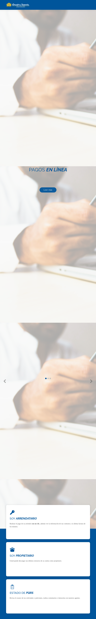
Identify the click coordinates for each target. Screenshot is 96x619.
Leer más (48, 191)
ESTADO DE (21, 592)
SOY (23, 518)
